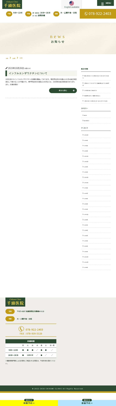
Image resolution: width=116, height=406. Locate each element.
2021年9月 (87, 277)
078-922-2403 (30, 348)
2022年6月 (87, 240)
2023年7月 (87, 203)
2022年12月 (87, 224)
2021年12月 (87, 267)
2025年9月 (87, 150)
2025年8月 (87, 156)
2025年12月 (87, 145)
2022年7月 (87, 235)
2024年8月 (87, 177)
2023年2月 (87, 219)
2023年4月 (87, 214)
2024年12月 (87, 166)
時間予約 (29, 401)
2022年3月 (87, 256)
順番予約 (87, 401)
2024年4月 (87, 182)
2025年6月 (87, 161)
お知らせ (86, 125)
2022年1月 (87, 262)
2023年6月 (87, 209)
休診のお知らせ (88, 131)
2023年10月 (87, 193)
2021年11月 (87, 272)
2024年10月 (87, 171)
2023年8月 (87, 198)
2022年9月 (87, 230)
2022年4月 (87, 251)
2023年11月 (87, 187)
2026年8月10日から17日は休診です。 (94, 96)
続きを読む (61, 97)
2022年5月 (87, 246)
